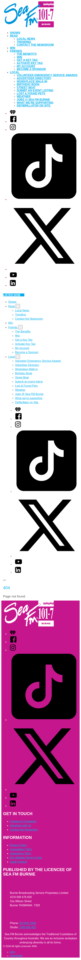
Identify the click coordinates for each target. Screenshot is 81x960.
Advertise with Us (20, 825)
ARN (12, 952)
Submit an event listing (35, 90)
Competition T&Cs (21, 849)
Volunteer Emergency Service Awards (47, 75)
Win (12, 47)
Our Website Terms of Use (26, 857)
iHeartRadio (16, 955)
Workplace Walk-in (32, 81)
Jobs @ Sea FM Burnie (33, 99)
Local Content (18, 861)
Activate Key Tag (30, 63)
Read (14, 35)
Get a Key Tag (27, 60)
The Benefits (27, 54)
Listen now (13, 294)
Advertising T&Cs (20, 853)
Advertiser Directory (34, 78)
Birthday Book (28, 84)
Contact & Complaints (23, 821)
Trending (24, 41)
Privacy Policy (18, 845)
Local (14, 72)
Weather (23, 96)
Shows (15, 32)
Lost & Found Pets (31, 93)
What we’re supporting (35, 102)
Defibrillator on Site (34, 105)
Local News (26, 38)
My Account (26, 66)
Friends (16, 51)
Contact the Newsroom (35, 44)
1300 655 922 (27, 927)
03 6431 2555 (27, 923)
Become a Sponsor (31, 69)
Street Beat (26, 87)
